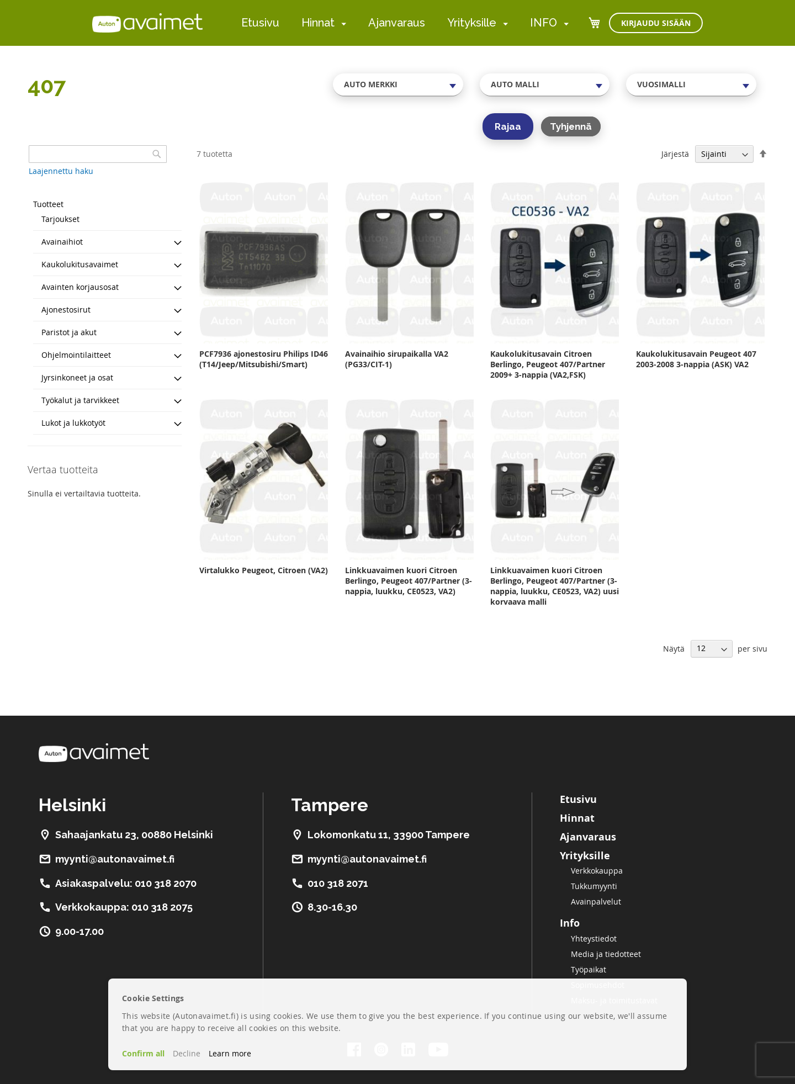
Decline (186, 1053)
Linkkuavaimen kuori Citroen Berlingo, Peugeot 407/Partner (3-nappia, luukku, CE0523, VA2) (408, 580)
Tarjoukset (60, 219)
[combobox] (398, 84)
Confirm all (143, 1053)
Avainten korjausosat (80, 287)
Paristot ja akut (69, 332)
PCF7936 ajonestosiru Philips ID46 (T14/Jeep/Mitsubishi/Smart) (263, 358)
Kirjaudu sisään (656, 23)
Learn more (230, 1053)
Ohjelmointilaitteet (76, 355)
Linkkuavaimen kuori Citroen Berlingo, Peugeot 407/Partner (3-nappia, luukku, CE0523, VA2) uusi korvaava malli (554, 586)
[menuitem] (341, 23)
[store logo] (147, 22)
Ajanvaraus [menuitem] (396, 22)
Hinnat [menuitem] (318, 22)
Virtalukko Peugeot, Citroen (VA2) (263, 570)
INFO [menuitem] (543, 22)
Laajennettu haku (61, 171)
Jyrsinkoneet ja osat (77, 377)
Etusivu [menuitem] (260, 22)
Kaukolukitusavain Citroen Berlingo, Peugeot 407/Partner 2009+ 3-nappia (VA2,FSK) (547, 364)
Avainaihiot (62, 241)
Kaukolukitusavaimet (79, 264)
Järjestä (675, 154)
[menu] (405, 23)
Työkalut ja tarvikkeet (80, 400)
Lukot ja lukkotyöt (73, 422)
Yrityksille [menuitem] (471, 22)
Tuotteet (48, 204)
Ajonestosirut (66, 309)
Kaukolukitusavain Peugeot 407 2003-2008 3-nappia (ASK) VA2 (696, 358)
